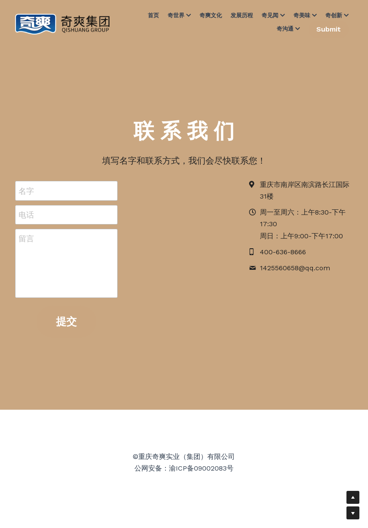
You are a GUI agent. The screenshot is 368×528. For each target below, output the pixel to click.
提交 (66, 322)
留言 (26, 238)
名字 (26, 190)
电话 (26, 214)
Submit (328, 29)
